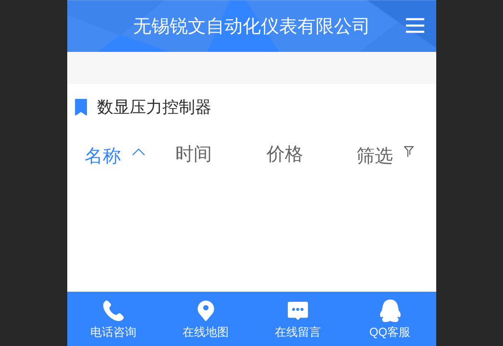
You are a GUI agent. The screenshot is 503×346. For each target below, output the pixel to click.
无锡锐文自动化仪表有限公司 (251, 25)
